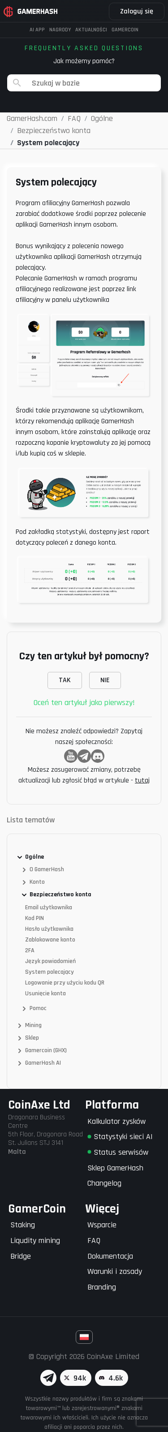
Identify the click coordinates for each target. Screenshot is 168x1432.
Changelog (104, 1183)
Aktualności (91, 29)
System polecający (49, 972)
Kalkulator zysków (116, 1121)
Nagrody (60, 29)
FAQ (93, 1240)
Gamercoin (125, 29)
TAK (65, 680)
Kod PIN (34, 918)
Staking (22, 1225)
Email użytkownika (48, 907)
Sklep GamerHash (115, 1168)
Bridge (20, 1256)
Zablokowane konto (50, 940)
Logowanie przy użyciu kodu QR (64, 983)
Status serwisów (117, 1152)
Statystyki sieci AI (120, 1136)
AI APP (37, 29)
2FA (29, 950)
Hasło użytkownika (49, 929)
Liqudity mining (35, 1240)
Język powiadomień (50, 961)
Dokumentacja (110, 1256)
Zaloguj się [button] (136, 11)
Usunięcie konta (45, 993)
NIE (105, 680)
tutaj (142, 780)
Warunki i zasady (114, 1271)
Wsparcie (101, 1225)
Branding (101, 1287)
